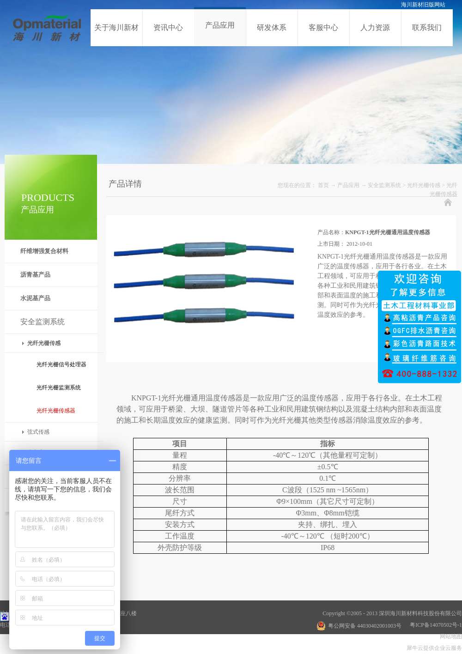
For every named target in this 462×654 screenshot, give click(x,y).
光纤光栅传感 (423, 185)
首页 (323, 185)
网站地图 (449, 636)
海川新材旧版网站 (423, 4)
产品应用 (348, 185)
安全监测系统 (384, 185)
